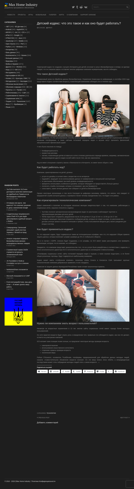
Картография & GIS (13, 75)
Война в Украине (12, 64)
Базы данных (11, 52)
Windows (19, 47)
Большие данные (12, 58)
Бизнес (24, 55)
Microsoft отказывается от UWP (18, 276)
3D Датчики (19, 26)
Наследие (24, 81)
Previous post (43, 417)
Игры (30, 15)
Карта (61, 15)
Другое (8, 67)
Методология (11, 81)
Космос (8, 78)
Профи (19, 90)
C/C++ (24, 32)
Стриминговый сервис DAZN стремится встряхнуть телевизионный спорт (17, 252)
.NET (8, 26)
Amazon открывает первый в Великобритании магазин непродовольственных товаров (18, 241)
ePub (8, 35)
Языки (8, 107)
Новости (11, 15)
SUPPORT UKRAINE (88, 15)
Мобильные (41, 15)
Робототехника (11, 93)
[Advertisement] (83, 47)
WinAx (50, 28)
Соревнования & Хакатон (15, 96)
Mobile (21, 41)
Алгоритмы (10, 49)
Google (16, 35)
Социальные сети (12, 98)
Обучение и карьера (13, 87)
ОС (28, 87)
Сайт (24, 93)
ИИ (16, 70)
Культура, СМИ (21, 78)
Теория (8, 101)
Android (8, 29)
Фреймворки (18, 104)
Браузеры (9, 61)
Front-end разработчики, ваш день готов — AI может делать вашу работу (19, 284)
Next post (124, 417)
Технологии (51, 413)
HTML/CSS (10, 38)
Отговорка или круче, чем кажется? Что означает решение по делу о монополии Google (19, 205)
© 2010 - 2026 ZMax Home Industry (17, 481)
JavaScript (9, 41)
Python (8, 47)
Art (16, 32)
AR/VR (8, 32)
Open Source (10, 44)
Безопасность (11, 55)
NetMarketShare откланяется (17, 269)
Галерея (52, 15)
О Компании (72, 15)
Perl (22, 44)
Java (20, 38)
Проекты (22, 15)
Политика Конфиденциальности (43, 481)
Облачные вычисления (14, 84)
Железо (19, 67)
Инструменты (11, 73)
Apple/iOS (20, 29)
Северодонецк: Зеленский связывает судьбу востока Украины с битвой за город (17, 230)
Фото (8, 104)
